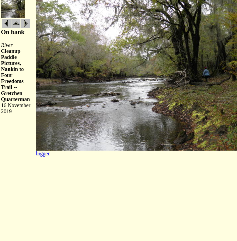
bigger (43, 153)
